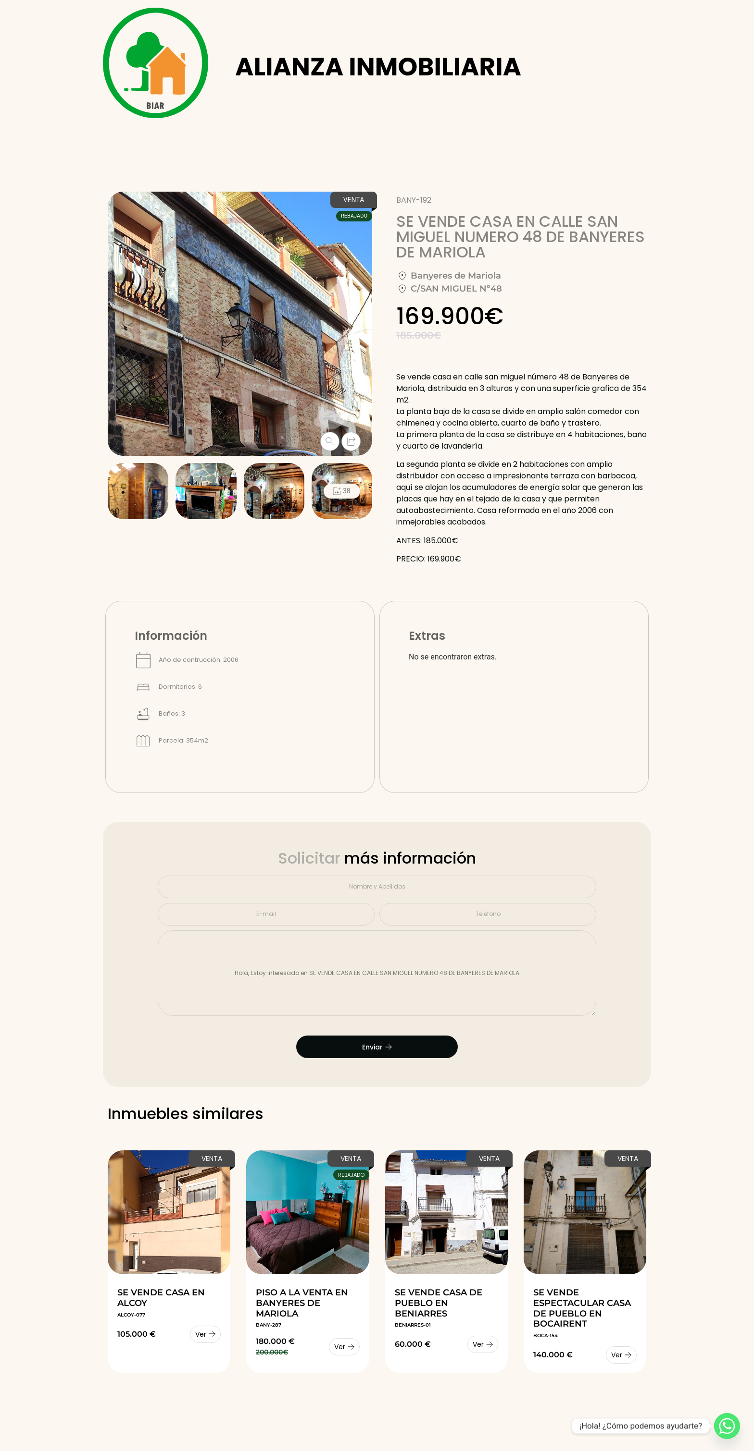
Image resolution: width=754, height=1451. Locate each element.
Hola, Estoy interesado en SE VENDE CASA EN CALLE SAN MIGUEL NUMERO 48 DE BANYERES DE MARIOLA (377, 973)
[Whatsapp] (727, 1426)
